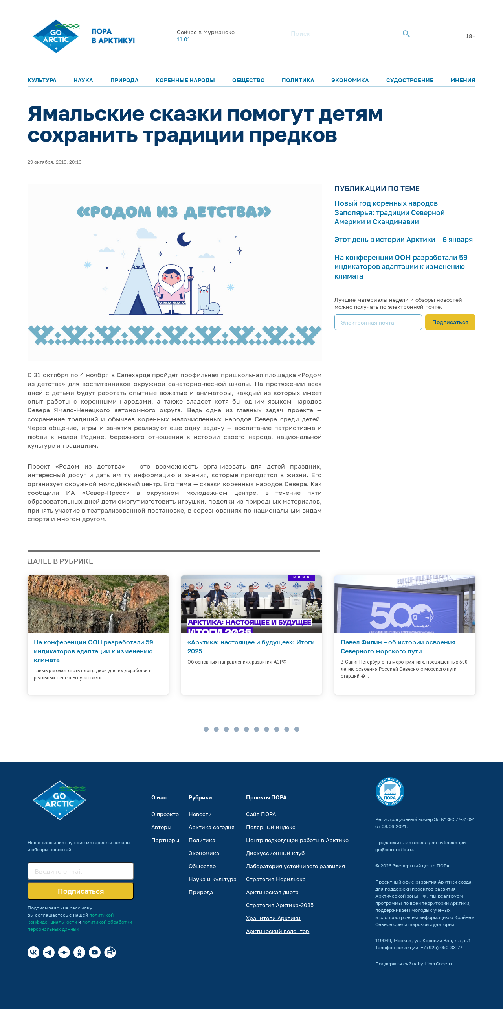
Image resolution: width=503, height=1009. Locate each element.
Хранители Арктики (273, 918)
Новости (200, 814)
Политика (298, 80)
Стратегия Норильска (276, 879)
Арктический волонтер (277, 931)
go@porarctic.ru (394, 849)
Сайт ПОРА (261, 814)
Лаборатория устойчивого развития (295, 866)
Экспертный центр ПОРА (421, 866)
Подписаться (450, 322)
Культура (42, 80)
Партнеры (165, 840)
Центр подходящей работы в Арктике (297, 840)
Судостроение (409, 80)
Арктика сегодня (212, 827)
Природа (124, 80)
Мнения (462, 80)
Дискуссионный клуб (275, 853)
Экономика (350, 80)
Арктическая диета (272, 892)
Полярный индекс (271, 827)
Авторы (161, 827)
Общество (248, 80)
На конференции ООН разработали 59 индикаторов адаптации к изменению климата (401, 266)
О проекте (165, 814)
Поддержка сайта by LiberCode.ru (414, 964)
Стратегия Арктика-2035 (280, 905)
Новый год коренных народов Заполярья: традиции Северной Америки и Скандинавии (389, 212)
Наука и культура (213, 879)
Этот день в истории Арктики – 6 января (403, 239)
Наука (83, 80)
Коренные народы (185, 80)
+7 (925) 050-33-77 (441, 947)
